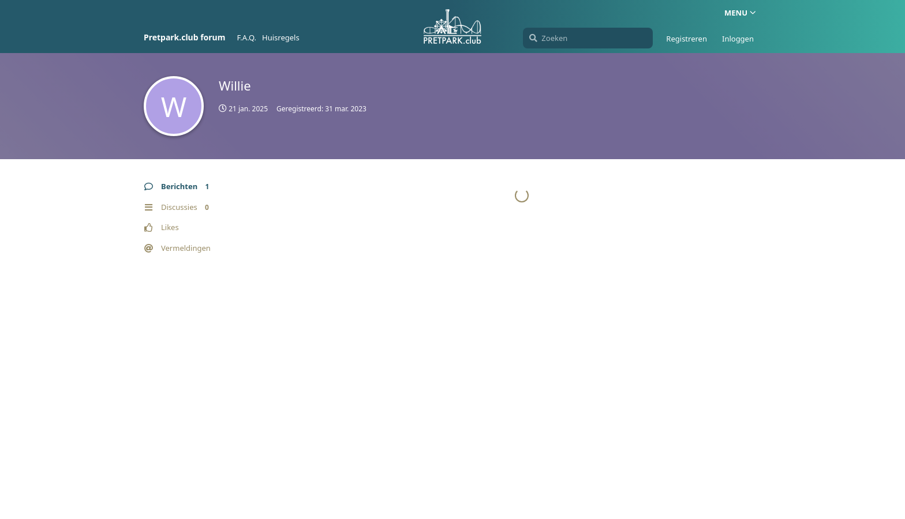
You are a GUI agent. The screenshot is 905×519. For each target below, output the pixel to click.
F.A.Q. (246, 37)
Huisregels (281, 37)
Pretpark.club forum (184, 37)
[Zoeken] (588, 38)
